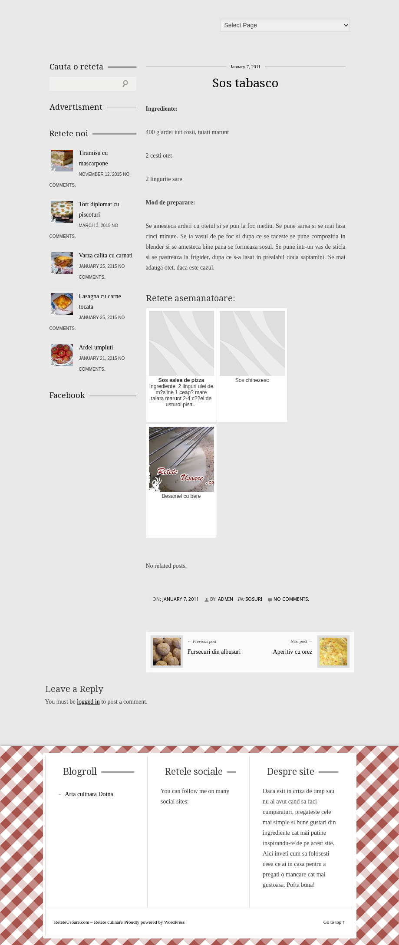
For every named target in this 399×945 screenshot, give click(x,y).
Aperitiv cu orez (293, 652)
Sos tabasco (245, 83)
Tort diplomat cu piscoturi (99, 209)
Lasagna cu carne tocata (100, 301)
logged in (88, 701)
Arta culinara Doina (89, 794)
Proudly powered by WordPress (154, 922)
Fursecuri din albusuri (214, 652)
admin (225, 599)
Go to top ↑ (334, 922)
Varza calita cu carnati (106, 255)
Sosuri (253, 599)
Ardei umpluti (96, 347)
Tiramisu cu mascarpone (93, 158)
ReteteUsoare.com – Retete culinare (112, 27)
